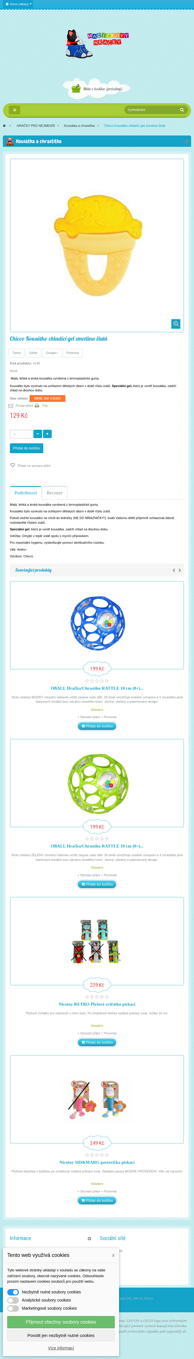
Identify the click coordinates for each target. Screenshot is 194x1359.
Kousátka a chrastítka (79, 125)
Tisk (45, 405)
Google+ (52, 353)
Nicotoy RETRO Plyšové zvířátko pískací (97, 1004)
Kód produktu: (21, 363)
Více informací (61, 1348)
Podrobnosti (26, 492)
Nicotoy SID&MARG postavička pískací (97, 1162)
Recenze (54, 492)
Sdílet (33, 353)
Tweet (16, 353)
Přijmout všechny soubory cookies (61, 1322)
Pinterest (73, 353)
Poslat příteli (24, 405)
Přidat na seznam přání (34, 465)
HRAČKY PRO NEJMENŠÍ (36, 125)
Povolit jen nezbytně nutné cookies (61, 1335)
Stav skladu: (19, 398)
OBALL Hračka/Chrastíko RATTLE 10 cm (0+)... (97, 688)
